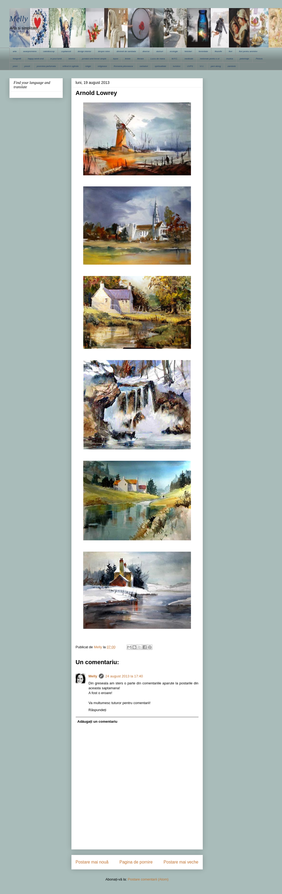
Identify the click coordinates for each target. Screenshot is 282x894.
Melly (18, 18)
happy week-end (36, 58)
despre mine (104, 51)
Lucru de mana (158, 58)
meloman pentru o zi (209, 58)
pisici (15, 66)
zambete (232, 66)
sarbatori (144, 66)
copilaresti (66, 51)
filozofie (218, 51)
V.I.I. (202, 66)
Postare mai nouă (92, 862)
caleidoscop (48, 51)
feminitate (203, 51)
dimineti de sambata (126, 51)
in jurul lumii (56, 58)
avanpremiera (29, 51)
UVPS (190, 66)
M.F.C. (175, 58)
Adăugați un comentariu (97, 721)
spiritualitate (160, 66)
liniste (127, 58)
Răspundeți (97, 710)
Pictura (259, 58)
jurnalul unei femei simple (94, 58)
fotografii (17, 58)
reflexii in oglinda (70, 66)
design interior (84, 51)
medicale (188, 58)
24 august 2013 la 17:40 (124, 676)
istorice (71, 58)
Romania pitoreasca (123, 66)
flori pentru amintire (248, 51)
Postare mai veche (180, 862)
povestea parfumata (46, 66)
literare (140, 58)
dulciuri (159, 51)
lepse (115, 58)
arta (15, 51)
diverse (145, 51)
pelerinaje (244, 58)
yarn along (216, 66)
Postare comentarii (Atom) (148, 879)
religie (88, 66)
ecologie (174, 51)
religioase (102, 66)
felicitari (188, 51)
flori (230, 51)
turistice (176, 66)
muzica (229, 58)
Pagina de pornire (135, 862)
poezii (27, 66)
